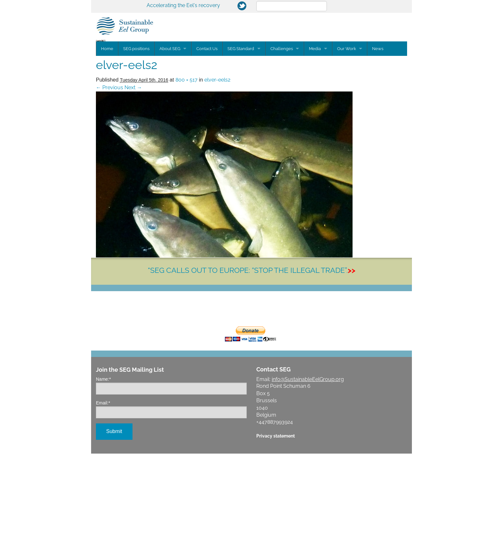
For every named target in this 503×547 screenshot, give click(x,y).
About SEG (169, 142)
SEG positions (136, 142)
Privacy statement (275, 529)
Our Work (347, 142)
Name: (103, 472)
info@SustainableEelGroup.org (308, 473)
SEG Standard (241, 142)
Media (315, 142)
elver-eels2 (217, 173)
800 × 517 (186, 173)
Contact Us (207, 142)
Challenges (282, 142)
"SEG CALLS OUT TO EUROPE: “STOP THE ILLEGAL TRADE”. (251, 363)
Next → (133, 181)
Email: (103, 496)
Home (107, 142)
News (378, 142)
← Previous (109, 181)
